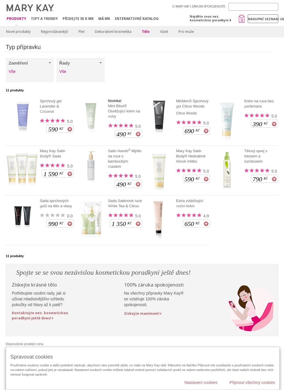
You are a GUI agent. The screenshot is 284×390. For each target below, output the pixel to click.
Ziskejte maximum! (141, 313)
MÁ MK (104, 18)
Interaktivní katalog (137, 18)
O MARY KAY (180, 6)
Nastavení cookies (201, 382)
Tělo (146, 31)
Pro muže (186, 31)
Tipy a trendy (44, 18)
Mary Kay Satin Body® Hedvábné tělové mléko (191, 156)
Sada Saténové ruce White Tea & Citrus (125, 203)
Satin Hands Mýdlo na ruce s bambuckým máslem (124, 158)
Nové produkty (18, 31)
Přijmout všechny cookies (252, 382)
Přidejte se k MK (78, 18)
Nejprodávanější (54, 31)
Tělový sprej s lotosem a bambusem (255, 156)
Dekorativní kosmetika (113, 31)
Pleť (81, 31)
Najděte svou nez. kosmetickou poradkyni (209, 18)
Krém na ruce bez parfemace (259, 103)
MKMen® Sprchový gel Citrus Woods (192, 103)
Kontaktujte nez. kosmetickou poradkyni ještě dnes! (40, 315)
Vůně (164, 31)
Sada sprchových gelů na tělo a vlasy (56, 203)
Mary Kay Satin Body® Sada (52, 153)
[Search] (253, 7)
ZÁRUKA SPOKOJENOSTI (208, 6)
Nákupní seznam (263, 19)
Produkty (16, 19)
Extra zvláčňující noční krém (190, 203)
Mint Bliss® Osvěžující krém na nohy (124, 111)
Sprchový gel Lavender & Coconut (50, 106)
